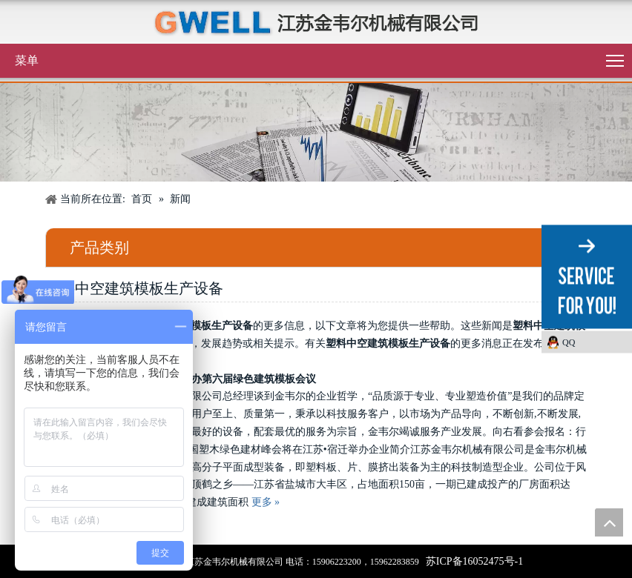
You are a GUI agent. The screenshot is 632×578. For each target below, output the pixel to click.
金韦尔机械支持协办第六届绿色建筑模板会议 (212, 379)
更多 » (265, 502)
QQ (568, 342)
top (609, 522)
